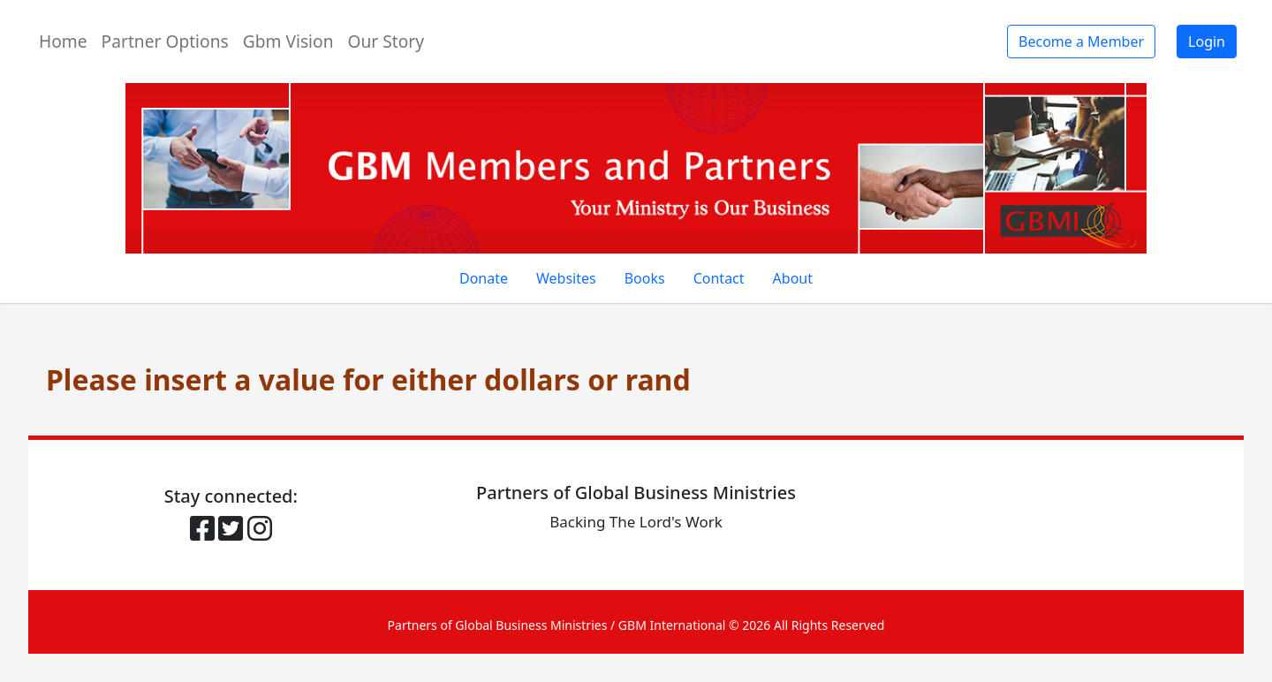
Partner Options (165, 41)
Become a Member (1081, 41)
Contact (719, 278)
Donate (483, 278)
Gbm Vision (288, 41)
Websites (566, 278)
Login (1206, 41)
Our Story (386, 41)
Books (645, 278)
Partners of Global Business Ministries (498, 625)
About (793, 278)
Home (63, 41)
